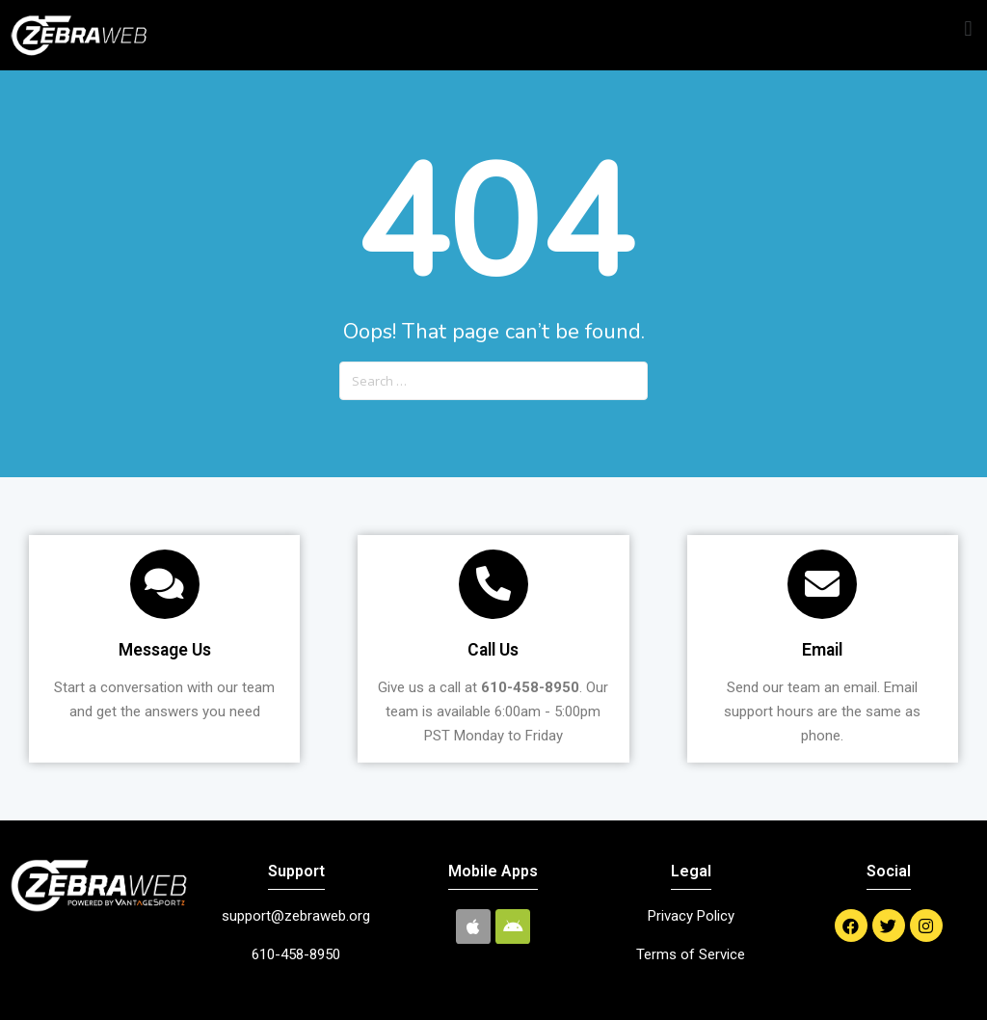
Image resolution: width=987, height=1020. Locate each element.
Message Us (165, 649)
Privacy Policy (691, 916)
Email (822, 649)
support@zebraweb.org (296, 916)
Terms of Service (690, 954)
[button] (968, 29)
